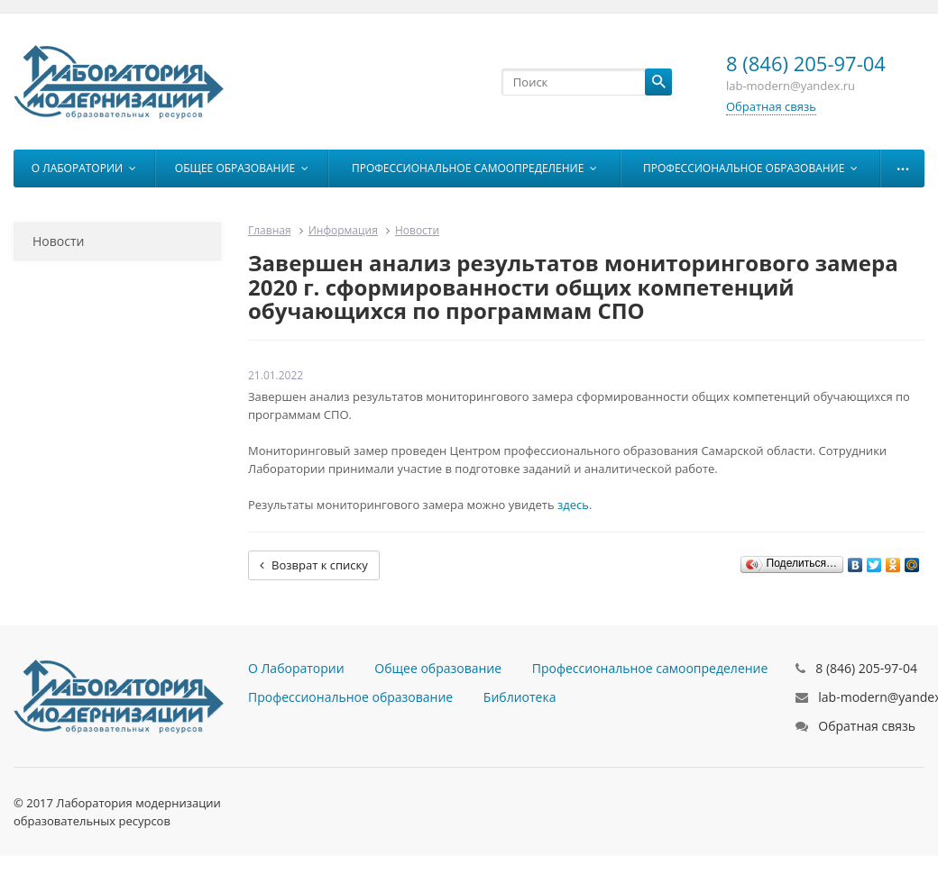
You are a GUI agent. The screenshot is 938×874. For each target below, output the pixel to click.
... (903, 164)
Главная (269, 230)
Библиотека (519, 697)
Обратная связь (771, 106)
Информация (343, 230)
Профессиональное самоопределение (474, 168)
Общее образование (241, 168)
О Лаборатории (84, 168)
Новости (58, 241)
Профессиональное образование (750, 168)
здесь (573, 504)
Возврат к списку (314, 565)
